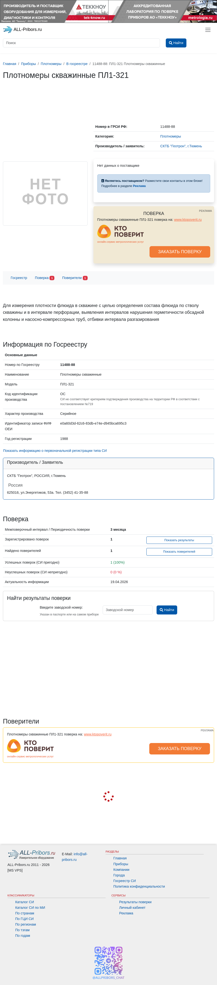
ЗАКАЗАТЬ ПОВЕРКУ (180, 251)
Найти (167, 610)
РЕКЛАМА (205, 210)
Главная (120, 858)
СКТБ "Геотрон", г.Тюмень (181, 146)
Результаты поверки (135, 902)
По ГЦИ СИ (24, 919)
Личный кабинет (132, 908)
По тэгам (22, 930)
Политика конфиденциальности (139, 886)
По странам (24, 913)
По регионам (25, 924)
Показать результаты (179, 540)
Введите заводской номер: (61, 607)
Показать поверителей (179, 551)
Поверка (44, 278)
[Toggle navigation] (208, 30)
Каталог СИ (24, 902)
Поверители (74, 278)
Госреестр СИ (124, 881)
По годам (22, 936)
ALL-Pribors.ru (22, 29)
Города (119, 875)
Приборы (120, 864)
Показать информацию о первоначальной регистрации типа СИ (55, 451)
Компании (121, 870)
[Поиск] (81, 42)
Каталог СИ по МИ (30, 908)
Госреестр (19, 278)
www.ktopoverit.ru (188, 220)
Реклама (126, 913)
